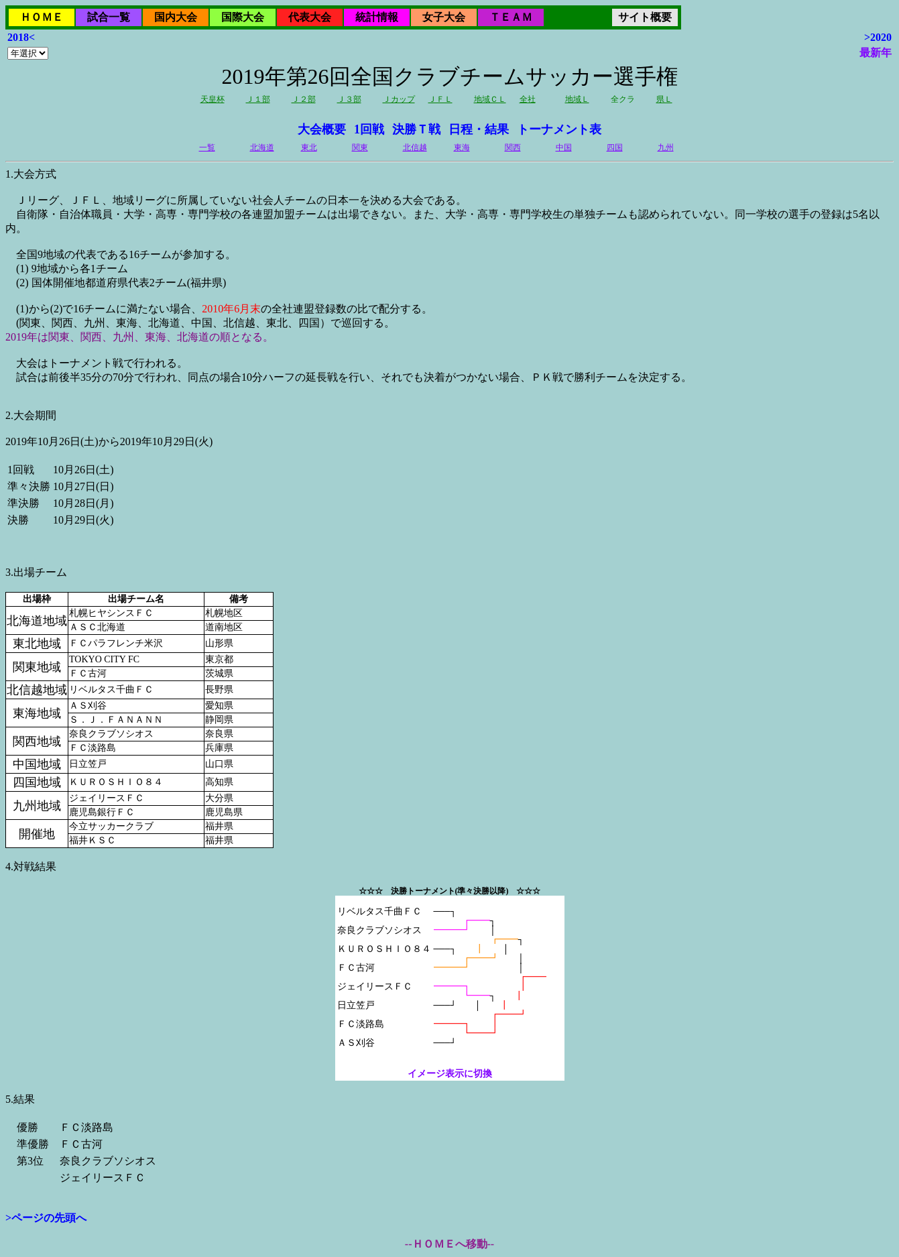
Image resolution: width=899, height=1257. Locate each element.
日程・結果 (478, 129)
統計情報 (376, 17)
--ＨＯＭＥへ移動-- (449, 1244)
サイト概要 (645, 17)
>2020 (878, 37)
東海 (462, 147)
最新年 (875, 52)
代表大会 (309, 17)
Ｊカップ (399, 99)
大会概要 (322, 129)
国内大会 (175, 17)
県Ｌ (664, 99)
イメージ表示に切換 (450, 1074)
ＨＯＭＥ (41, 17)
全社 (528, 99)
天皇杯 (212, 99)
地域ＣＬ (490, 99)
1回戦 (369, 129)
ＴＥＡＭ (510, 17)
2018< (21, 37)
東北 (309, 147)
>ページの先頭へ (45, 1217)
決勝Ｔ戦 (416, 129)
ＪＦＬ (440, 99)
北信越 (415, 147)
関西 (513, 147)
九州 (666, 147)
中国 (564, 147)
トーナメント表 (559, 129)
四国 (615, 147)
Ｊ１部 (258, 99)
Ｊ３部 (349, 99)
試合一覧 (108, 17)
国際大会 (242, 17)
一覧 (207, 147)
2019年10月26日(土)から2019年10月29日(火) (449, 608)
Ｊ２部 (304, 99)
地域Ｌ (577, 99)
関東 (360, 147)
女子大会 (443, 17)
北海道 (262, 147)
